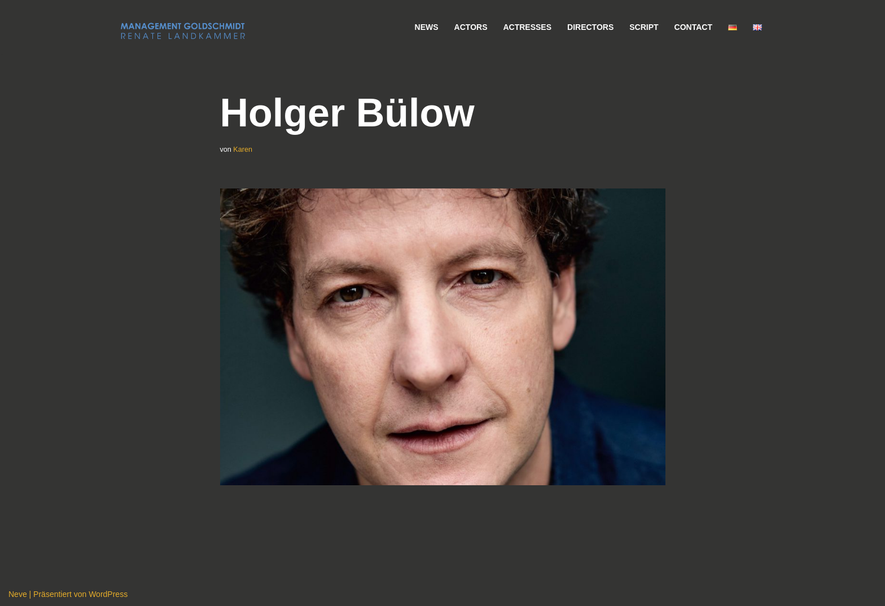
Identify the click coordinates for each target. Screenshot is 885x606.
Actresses (527, 27)
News (427, 27)
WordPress (108, 594)
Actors (471, 27)
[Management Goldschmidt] (183, 31)
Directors (590, 27)
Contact (693, 27)
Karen (242, 149)
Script (643, 27)
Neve (17, 594)
